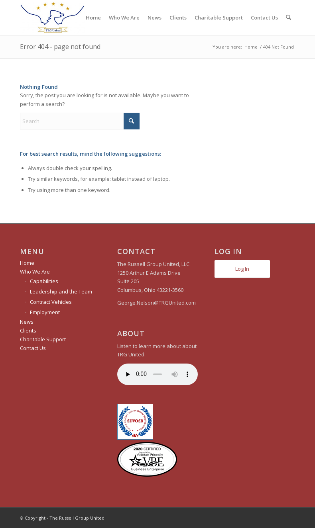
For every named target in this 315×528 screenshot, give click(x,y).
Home (27, 262)
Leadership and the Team (61, 291)
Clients (28, 330)
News (26, 321)
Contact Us (33, 348)
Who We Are (35, 271)
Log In (242, 268)
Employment (45, 312)
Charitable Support (43, 339)
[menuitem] (93, 17)
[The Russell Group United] (52, 17)
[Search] (288, 17)
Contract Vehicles (51, 301)
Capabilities (44, 281)
